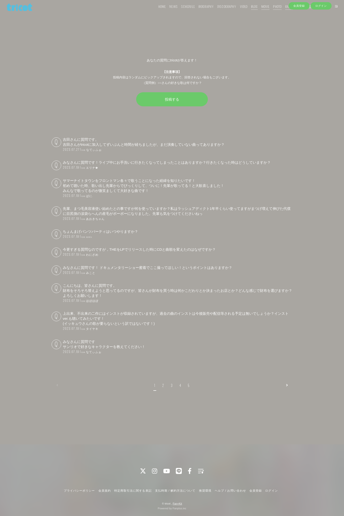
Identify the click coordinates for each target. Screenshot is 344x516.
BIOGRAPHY (199, 14)
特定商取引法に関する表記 (132, 490)
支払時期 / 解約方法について (175, 490)
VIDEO (237, 14)
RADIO (282, 14)
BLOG (247, 14)
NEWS (167, 14)
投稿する (172, 99)
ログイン (321, 22)
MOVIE (259, 14)
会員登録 (299, 22)
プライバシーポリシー (79, 490)
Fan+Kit (177, 503)
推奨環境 (205, 490)
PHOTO (270, 14)
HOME (155, 14)
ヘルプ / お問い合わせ (230, 490)
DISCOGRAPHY (220, 14)
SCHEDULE (181, 14)
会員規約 (104, 490)
